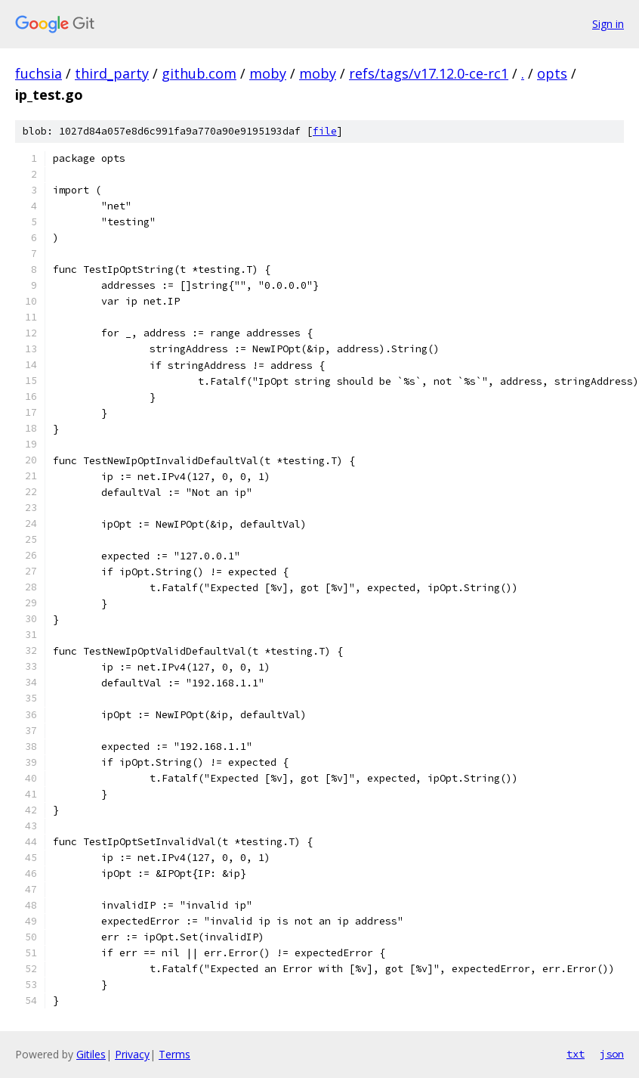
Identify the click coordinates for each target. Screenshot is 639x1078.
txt (575, 1054)
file (325, 131)
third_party (112, 73)
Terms (174, 1054)
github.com (199, 73)
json (612, 1054)
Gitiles (91, 1054)
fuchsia (38, 73)
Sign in (608, 24)
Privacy (132, 1054)
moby (267, 73)
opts (552, 73)
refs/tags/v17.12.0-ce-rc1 (428, 73)
